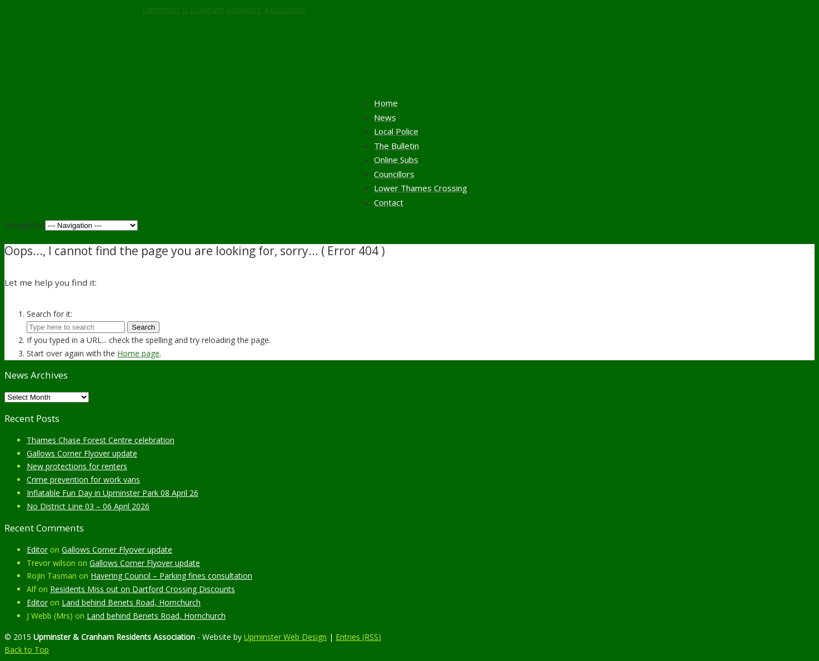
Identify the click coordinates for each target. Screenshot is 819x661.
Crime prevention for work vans (83, 479)
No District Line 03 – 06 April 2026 (88, 506)
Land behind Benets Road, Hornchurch (131, 602)
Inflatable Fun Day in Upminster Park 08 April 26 (112, 493)
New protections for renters (77, 466)
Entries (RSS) (358, 637)
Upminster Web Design (285, 637)
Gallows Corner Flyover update (82, 453)
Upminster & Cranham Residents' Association (224, 9)
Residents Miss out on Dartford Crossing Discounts (142, 589)
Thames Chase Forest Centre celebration (100, 440)
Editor (37, 549)
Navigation (24, 224)
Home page (138, 353)
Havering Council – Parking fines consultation (171, 575)
